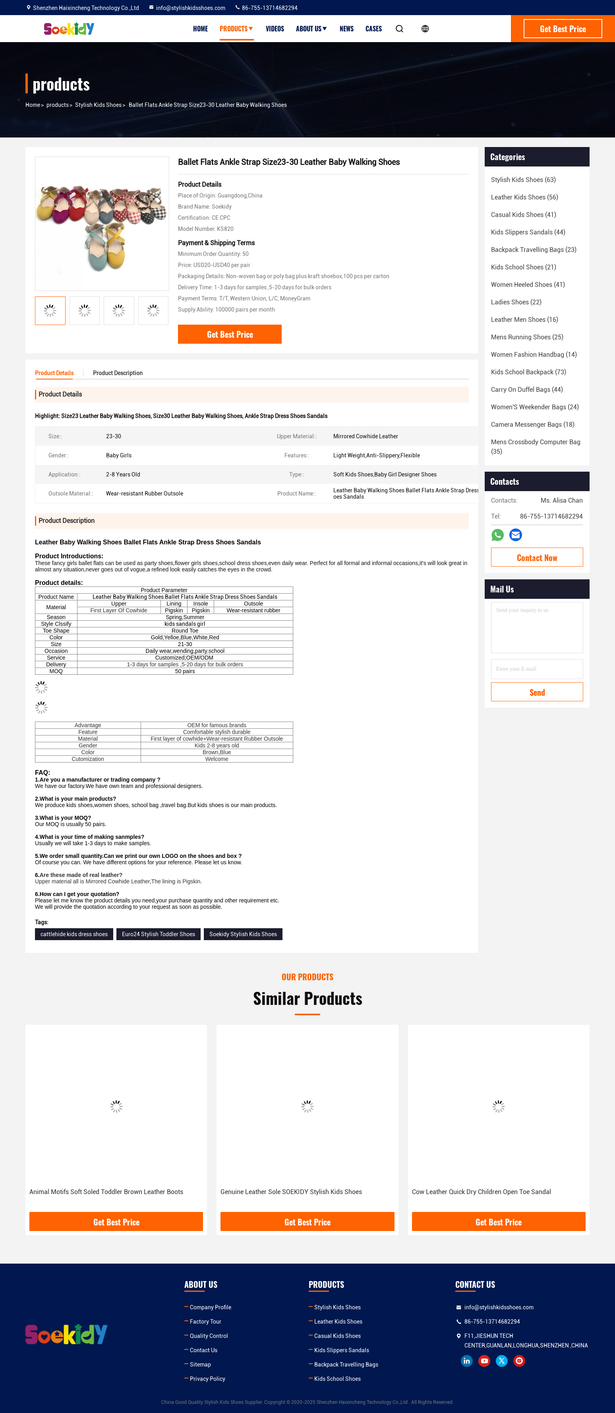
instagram (519, 1361)
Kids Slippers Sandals (341, 1350)
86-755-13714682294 (266, 8)
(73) (528, 372)
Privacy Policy (207, 1379)
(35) (535, 446)
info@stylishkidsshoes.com (186, 8)
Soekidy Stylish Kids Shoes (243, 934)
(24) (535, 407)
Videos (275, 28)
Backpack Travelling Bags (346, 1364)
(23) (533, 250)
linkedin (467, 1361)
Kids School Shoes (337, 1379)
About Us (312, 28)
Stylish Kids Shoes (98, 105)
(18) (532, 424)
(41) (523, 215)
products (57, 105)
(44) (528, 232)
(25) (527, 337)
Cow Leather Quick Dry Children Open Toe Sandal (481, 1192)
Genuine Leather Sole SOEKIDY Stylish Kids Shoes (291, 1192)
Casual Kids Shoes (337, 1336)
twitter (502, 1361)
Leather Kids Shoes (338, 1321)
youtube (484, 1361)
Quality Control (209, 1336)
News (347, 28)
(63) (523, 180)
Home (200, 28)
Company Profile (210, 1307)
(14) (534, 354)
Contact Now (537, 557)
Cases (374, 28)
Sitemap (200, 1364)
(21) (523, 267)
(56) (524, 197)
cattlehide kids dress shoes (74, 934)
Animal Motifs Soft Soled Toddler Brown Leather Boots (106, 1192)
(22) (516, 302)
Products (237, 28)
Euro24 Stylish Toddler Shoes (158, 934)
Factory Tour (205, 1321)
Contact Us (203, 1350)
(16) (524, 319)
